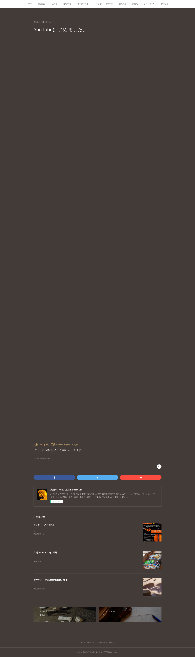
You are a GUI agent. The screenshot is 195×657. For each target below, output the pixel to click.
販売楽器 (42, 4)
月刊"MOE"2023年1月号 (45, 552)
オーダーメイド (83, 4)
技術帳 (135, 4)
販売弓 (54, 4)
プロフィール (149, 4)
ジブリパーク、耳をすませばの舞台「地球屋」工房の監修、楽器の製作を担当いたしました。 (72, 586)
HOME (29, 4)
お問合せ (164, 4)
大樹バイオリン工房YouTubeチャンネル (56, 444)
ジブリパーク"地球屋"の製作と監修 (50, 580)
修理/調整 (67, 4)
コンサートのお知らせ (44, 525)
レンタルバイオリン (104, 4)
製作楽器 (122, 4)
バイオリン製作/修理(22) (42, 458)
